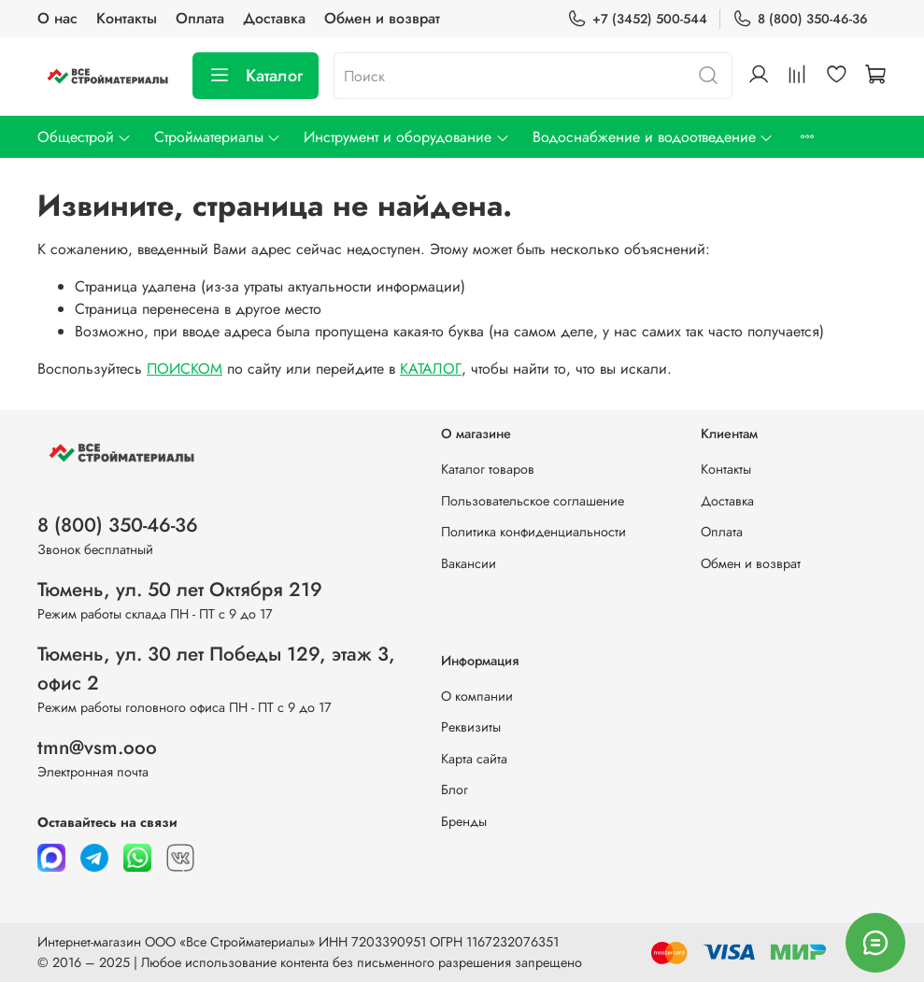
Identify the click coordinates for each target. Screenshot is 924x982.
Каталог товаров (487, 469)
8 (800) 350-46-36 (800, 19)
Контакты (126, 18)
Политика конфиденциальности (533, 531)
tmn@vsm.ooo (97, 747)
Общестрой (84, 137)
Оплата (200, 18)
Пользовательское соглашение (532, 500)
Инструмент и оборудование (406, 137)
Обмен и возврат (382, 18)
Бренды (464, 821)
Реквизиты (471, 727)
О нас (57, 18)
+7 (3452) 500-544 (637, 19)
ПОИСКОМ (184, 368)
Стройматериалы (217, 137)
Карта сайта (474, 758)
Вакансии (468, 563)
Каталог (255, 76)
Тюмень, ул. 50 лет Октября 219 (179, 590)
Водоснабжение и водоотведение (653, 137)
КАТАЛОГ (431, 368)
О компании (477, 696)
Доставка (274, 18)
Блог (454, 789)
